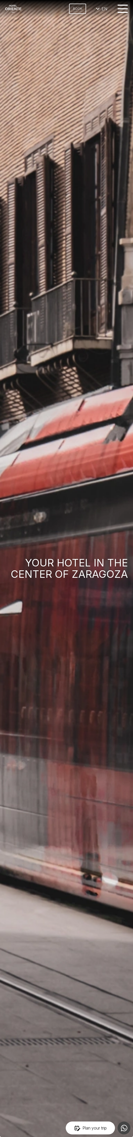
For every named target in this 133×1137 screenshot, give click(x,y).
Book (77, 9)
